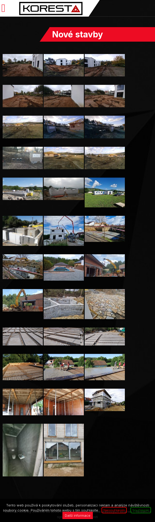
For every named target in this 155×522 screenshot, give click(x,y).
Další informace (77, 515)
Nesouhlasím (114, 510)
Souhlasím (140, 510)
